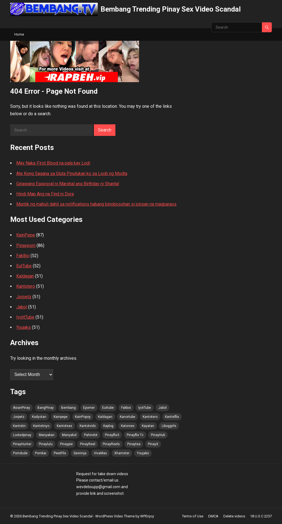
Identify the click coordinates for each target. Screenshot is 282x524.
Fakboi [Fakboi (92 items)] (126, 408)
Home (19, 34)
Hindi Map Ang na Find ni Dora (45, 194)
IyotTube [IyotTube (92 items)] (144, 408)
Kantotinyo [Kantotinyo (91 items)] (41, 426)
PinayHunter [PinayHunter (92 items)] (22, 444)
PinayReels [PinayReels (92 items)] (111, 444)
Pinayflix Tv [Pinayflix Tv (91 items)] (135, 435)
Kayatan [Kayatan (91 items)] (148, 426)
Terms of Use (192, 516)
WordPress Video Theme (115, 516)
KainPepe (25, 235)
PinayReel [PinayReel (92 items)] (87, 444)
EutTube (24, 265)
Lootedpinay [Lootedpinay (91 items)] (22, 435)
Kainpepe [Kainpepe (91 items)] (60, 417)
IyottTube (25, 317)
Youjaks (23, 327)
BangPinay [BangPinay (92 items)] (45, 408)
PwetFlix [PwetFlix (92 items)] (60, 453)
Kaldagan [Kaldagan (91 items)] (105, 417)
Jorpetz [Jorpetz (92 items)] (19, 417)
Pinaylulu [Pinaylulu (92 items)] (46, 444)
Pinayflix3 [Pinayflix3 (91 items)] (112, 435)
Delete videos (234, 516)
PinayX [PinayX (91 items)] (153, 444)
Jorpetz (23, 296)
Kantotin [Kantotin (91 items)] (19, 426)
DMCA (213, 516)
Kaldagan (25, 276)
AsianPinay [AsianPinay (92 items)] (21, 408)
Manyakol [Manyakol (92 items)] (69, 435)
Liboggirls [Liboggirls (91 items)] (169, 426)
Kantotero (25, 286)
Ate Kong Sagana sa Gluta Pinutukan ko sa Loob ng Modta (71, 173)
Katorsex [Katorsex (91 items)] (127, 426)
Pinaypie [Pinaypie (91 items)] (66, 444)
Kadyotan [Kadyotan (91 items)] (39, 417)
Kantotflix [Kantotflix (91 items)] (172, 417)
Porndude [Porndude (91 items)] (20, 453)
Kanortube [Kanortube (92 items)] (127, 417)
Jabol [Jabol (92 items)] (162, 408)
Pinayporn (26, 245)
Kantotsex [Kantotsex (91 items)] (64, 426)
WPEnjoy (147, 516)
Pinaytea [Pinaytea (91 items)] (133, 444)
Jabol (21, 307)
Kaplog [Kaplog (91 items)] (108, 426)
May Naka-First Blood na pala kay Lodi (53, 163)
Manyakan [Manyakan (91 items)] (47, 435)
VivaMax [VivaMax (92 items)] (100, 453)
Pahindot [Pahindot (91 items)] (90, 435)
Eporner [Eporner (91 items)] (89, 408)
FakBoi (22, 255)
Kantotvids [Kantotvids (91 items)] (88, 426)
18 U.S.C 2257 (261, 516)
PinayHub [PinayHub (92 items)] (158, 435)
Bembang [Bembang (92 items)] (68, 408)
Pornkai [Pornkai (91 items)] (40, 453)
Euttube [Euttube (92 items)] (108, 408)
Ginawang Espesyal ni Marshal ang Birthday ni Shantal (67, 183)
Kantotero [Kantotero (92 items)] (150, 417)
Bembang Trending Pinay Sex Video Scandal (171, 9)
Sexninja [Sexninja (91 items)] (80, 453)
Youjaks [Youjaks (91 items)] (143, 453)
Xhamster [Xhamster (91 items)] (121, 453)
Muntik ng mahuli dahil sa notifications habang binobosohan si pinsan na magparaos (96, 204)
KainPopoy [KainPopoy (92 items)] (83, 417)
